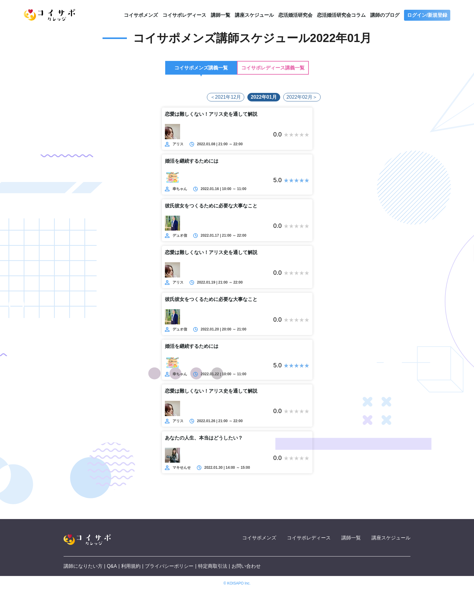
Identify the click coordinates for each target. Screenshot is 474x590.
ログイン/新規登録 (427, 15)
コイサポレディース (184, 15)
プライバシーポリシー (169, 566)
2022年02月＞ (302, 97)
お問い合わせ (246, 566)
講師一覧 (220, 15)
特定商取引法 (212, 566)
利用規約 (131, 566)
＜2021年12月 (225, 97)
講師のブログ (384, 15)
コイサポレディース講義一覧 (273, 67)
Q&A (112, 566)
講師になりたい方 (83, 566)
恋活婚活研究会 (295, 15)
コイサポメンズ (141, 15)
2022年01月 (264, 97)
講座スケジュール (254, 15)
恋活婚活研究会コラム (341, 15)
